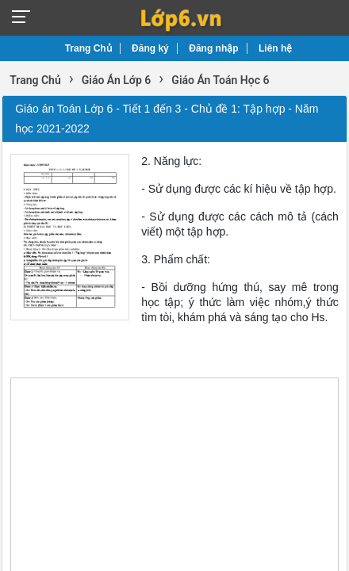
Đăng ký (150, 48)
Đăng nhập (213, 48)
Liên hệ (275, 48)
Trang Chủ (88, 48)
